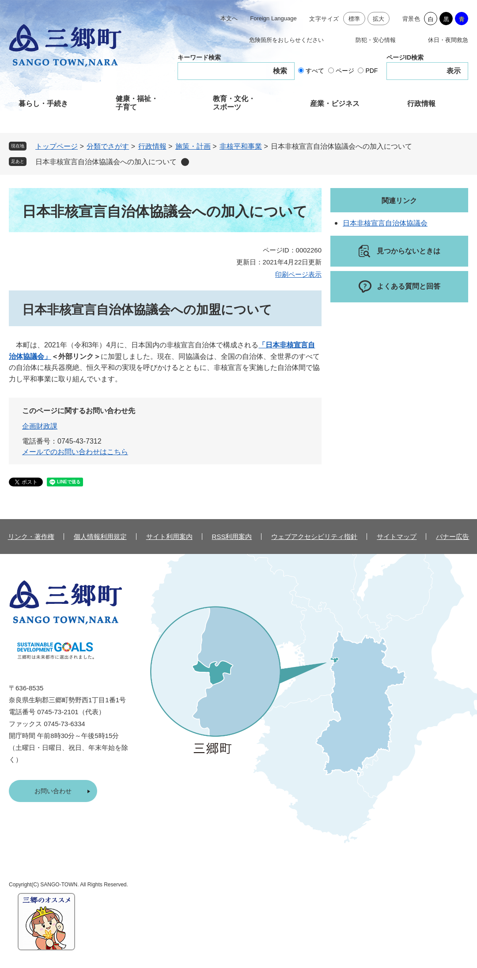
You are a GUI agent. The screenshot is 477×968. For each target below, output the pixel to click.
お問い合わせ (53, 791)
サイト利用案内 (169, 536)
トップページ (56, 146)
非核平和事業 (241, 146)
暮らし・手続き (43, 103)
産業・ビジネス (335, 103)
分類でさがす (108, 146)
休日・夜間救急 (448, 40)
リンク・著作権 (31, 536)
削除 (185, 162)
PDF (371, 70)
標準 (354, 18)
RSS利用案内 (232, 536)
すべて (315, 70)
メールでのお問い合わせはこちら (75, 452)
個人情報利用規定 (100, 536)
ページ (345, 70)
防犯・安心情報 (376, 40)
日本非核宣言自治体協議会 (385, 223)
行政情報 (421, 103)
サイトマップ (396, 536)
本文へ (229, 18)
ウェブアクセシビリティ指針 (314, 536)
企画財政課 (39, 426)
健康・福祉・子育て (137, 103)
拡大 (379, 18)
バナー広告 (452, 536)
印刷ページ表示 (298, 274)
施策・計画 (193, 146)
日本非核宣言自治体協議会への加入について (106, 162)
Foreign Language (273, 18)
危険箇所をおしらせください (286, 40)
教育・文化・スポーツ (234, 103)
